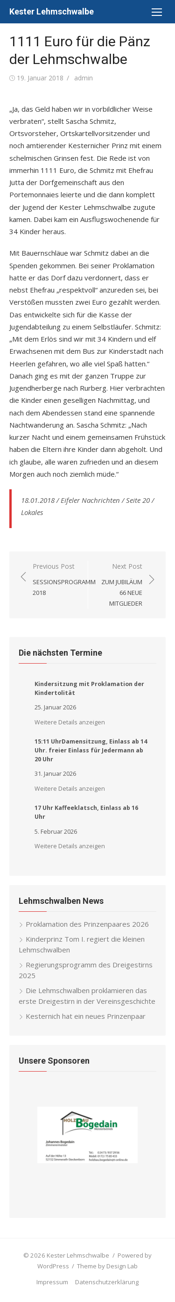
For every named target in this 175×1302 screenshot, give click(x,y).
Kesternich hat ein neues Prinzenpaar (86, 1016)
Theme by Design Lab (107, 1266)
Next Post (120, 585)
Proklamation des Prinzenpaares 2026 (87, 924)
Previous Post (64, 580)
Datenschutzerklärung (107, 1282)
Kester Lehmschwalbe (51, 11)
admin (83, 77)
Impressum (52, 1282)
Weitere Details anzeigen (70, 722)
